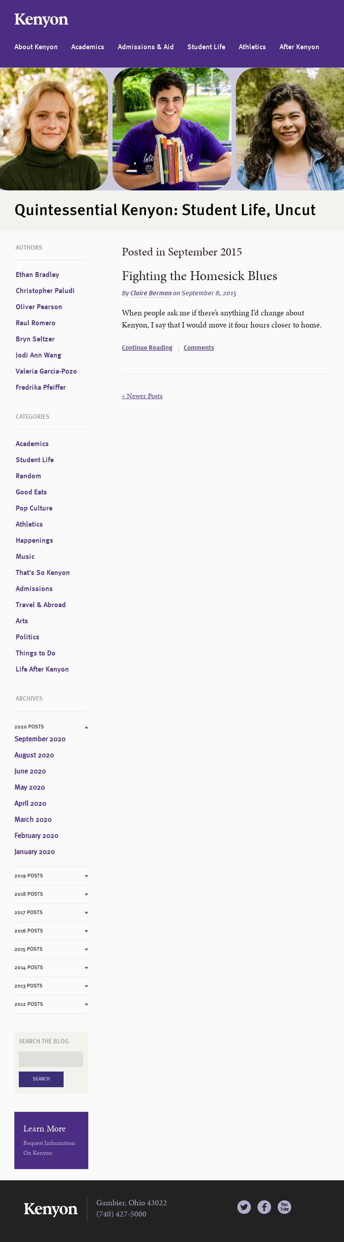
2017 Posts (28, 912)
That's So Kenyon (43, 573)
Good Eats (31, 492)
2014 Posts (28, 967)
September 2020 (39, 739)
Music (25, 557)
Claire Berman (151, 293)
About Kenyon (36, 47)
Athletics (252, 47)
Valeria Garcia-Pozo (46, 371)
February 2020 (36, 836)
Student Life (206, 47)
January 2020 (34, 852)
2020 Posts (29, 727)
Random (28, 476)
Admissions (34, 589)
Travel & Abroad (41, 605)
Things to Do (36, 653)
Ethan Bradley (37, 275)
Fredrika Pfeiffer (41, 387)
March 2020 (33, 820)
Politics (27, 637)
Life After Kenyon (42, 669)
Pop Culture (34, 508)
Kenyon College (41, 20)
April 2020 (30, 804)
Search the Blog (44, 1041)
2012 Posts (28, 1004)
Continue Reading (147, 348)
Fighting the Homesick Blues (199, 275)
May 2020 (29, 787)
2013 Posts (28, 986)
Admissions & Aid (146, 47)
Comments (199, 348)
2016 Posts (28, 931)
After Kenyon (299, 47)
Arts (22, 621)
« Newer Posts (142, 396)
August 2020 (34, 755)
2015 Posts (28, 949)
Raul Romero (36, 323)
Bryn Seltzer (35, 339)
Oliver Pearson (39, 307)
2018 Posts (28, 894)
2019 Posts (28, 876)
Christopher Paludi (45, 291)
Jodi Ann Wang (38, 355)
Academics (87, 47)
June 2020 (30, 771)
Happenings (34, 540)
